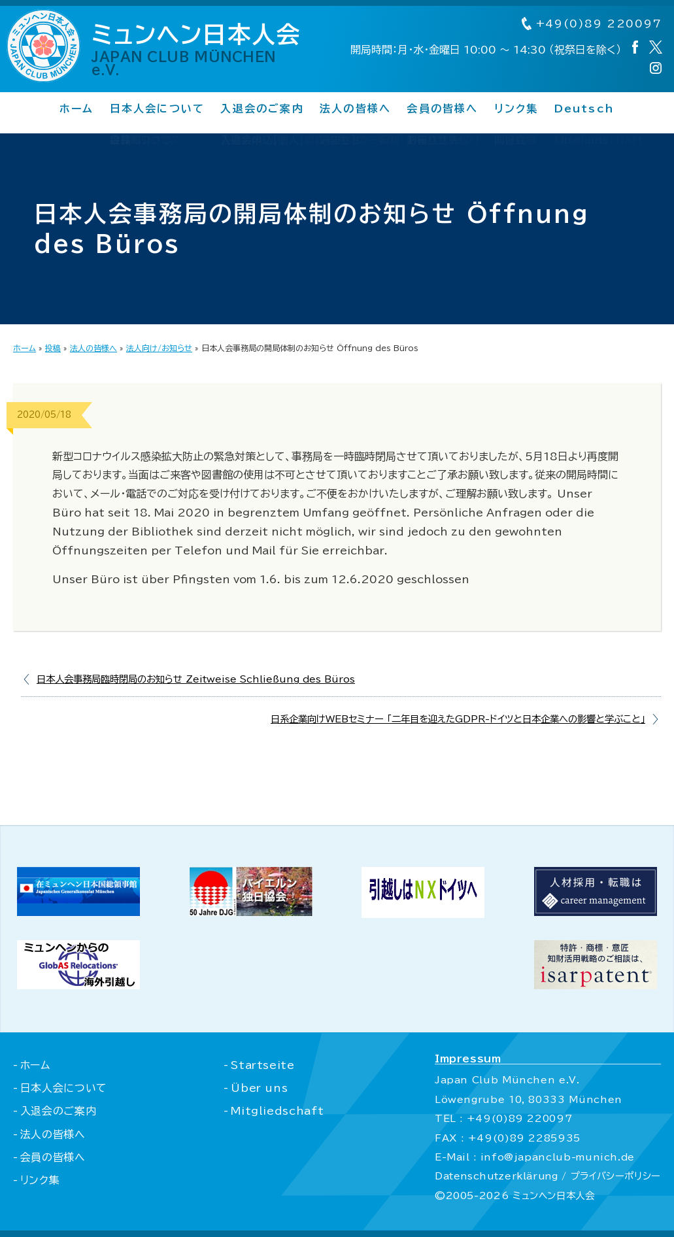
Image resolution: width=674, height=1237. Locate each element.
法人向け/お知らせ (159, 348)
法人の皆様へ (355, 109)
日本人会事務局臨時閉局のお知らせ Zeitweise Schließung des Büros (196, 679)
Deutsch (584, 109)
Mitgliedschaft (275, 1111)
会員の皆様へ (442, 109)
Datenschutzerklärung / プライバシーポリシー (546, 1176)
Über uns (258, 1088)
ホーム (76, 109)
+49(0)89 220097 (590, 24)
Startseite (261, 1065)
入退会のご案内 (262, 109)
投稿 (53, 348)
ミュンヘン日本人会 (203, 49)
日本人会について (157, 109)
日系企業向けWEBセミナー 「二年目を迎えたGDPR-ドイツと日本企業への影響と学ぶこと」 (458, 719)
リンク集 (516, 109)
